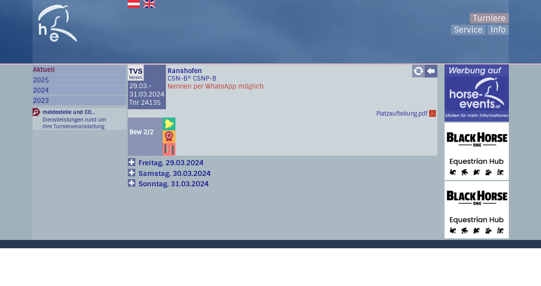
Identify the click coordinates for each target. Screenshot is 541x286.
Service (468, 30)
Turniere (489, 18)
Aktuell (44, 70)
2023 (41, 101)
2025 (41, 80)
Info (498, 30)
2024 (41, 90)
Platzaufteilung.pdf (401, 113)
